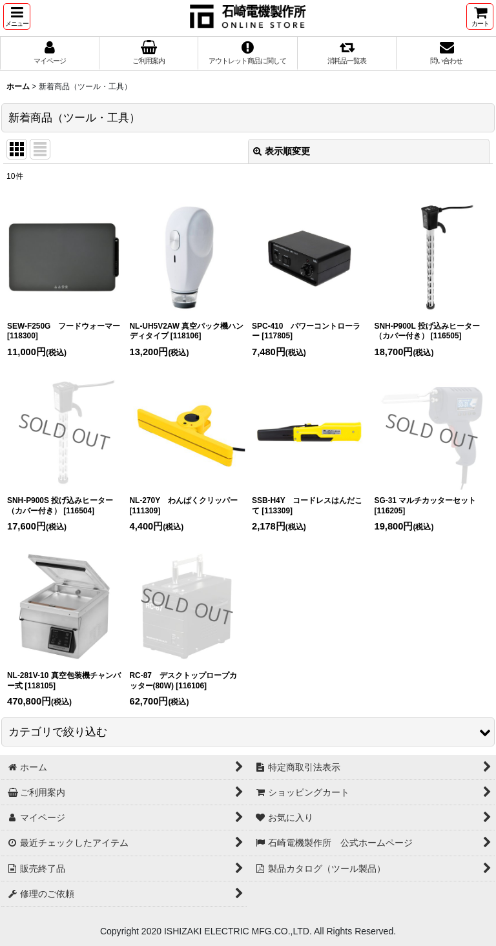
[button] (16, 16)
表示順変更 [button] (281, 151)
